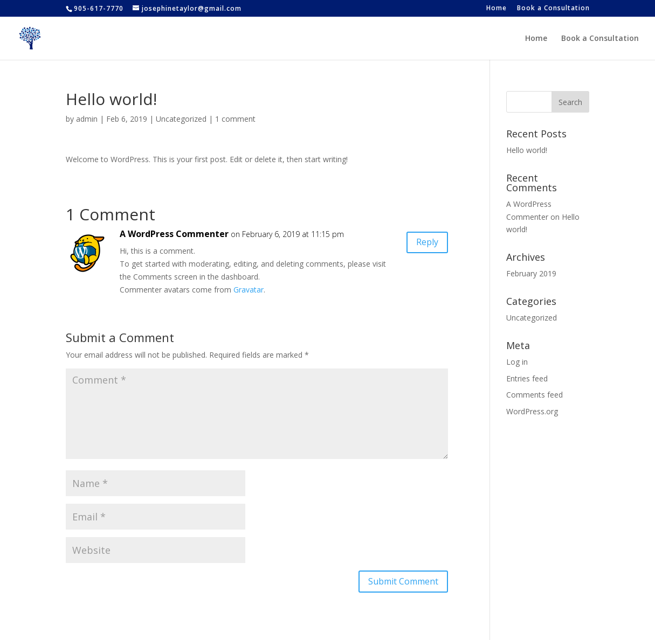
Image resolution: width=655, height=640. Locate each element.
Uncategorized (181, 119)
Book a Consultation (553, 8)
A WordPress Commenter (174, 234)
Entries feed (527, 378)
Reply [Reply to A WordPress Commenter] (427, 242)
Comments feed (534, 394)
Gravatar (248, 289)
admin (87, 119)
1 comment (235, 119)
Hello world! (526, 150)
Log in (517, 362)
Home (496, 8)
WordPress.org (532, 411)
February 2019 (531, 273)
